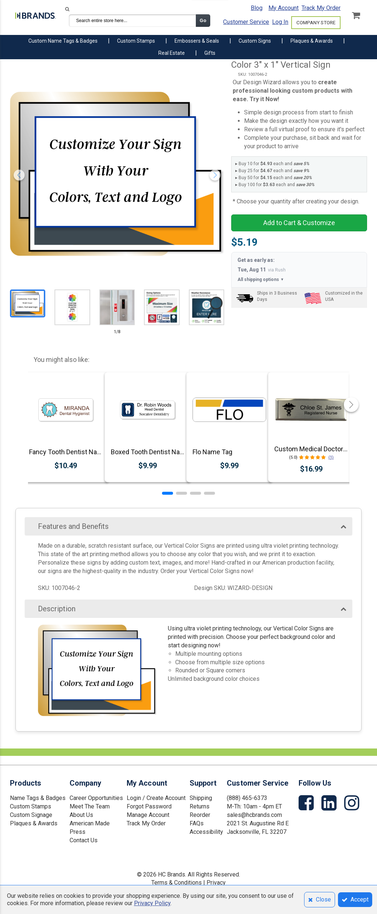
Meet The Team (90, 806)
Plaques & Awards (33, 823)
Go (203, 20)
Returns (199, 806)
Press (77, 831)
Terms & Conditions (176, 882)
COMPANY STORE (315, 22)
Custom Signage (31, 814)
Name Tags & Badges (38, 797)
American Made (90, 823)
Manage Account (148, 814)
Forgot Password (149, 806)
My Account (283, 7)
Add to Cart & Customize (299, 223)
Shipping (201, 797)
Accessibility (206, 831)
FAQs (197, 823)
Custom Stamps (30, 806)
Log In (280, 21)
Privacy (216, 882)
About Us (81, 814)
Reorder (200, 814)
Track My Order (321, 7)
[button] (167, 493)
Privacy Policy (152, 903)
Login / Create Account (156, 797)
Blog (257, 7)
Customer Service (246, 21)
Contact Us (84, 840)
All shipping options (260, 279)
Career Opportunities (96, 797)
